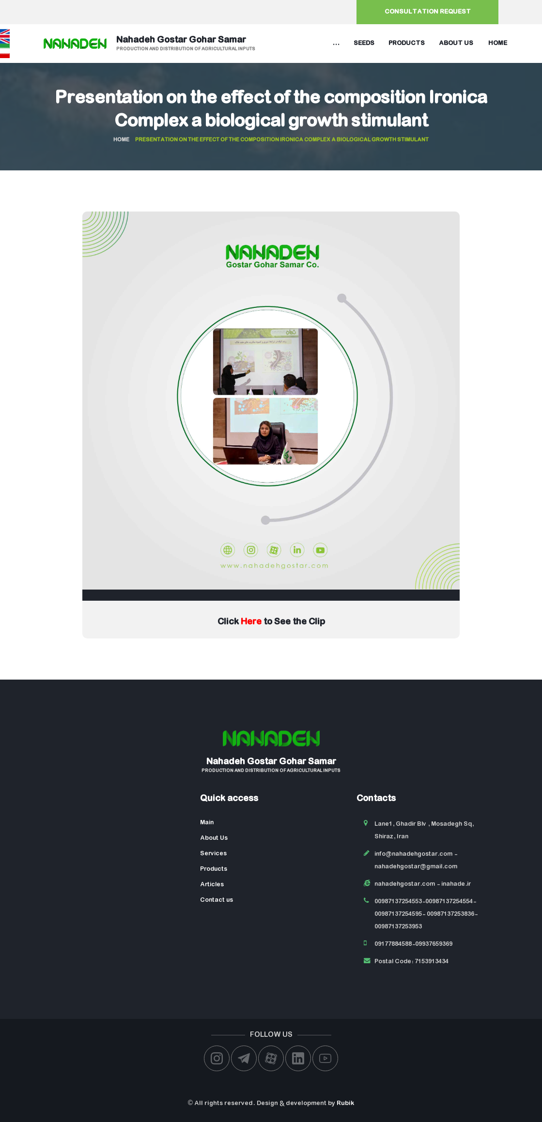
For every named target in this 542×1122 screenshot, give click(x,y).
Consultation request (428, 12)
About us (456, 43)
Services (213, 854)
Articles (212, 884)
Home (497, 43)
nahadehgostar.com (404, 884)
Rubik (345, 1103)
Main (207, 823)
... (336, 43)
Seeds (364, 43)
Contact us (216, 900)
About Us (214, 838)
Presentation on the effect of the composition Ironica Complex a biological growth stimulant (271, 110)
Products (406, 43)
